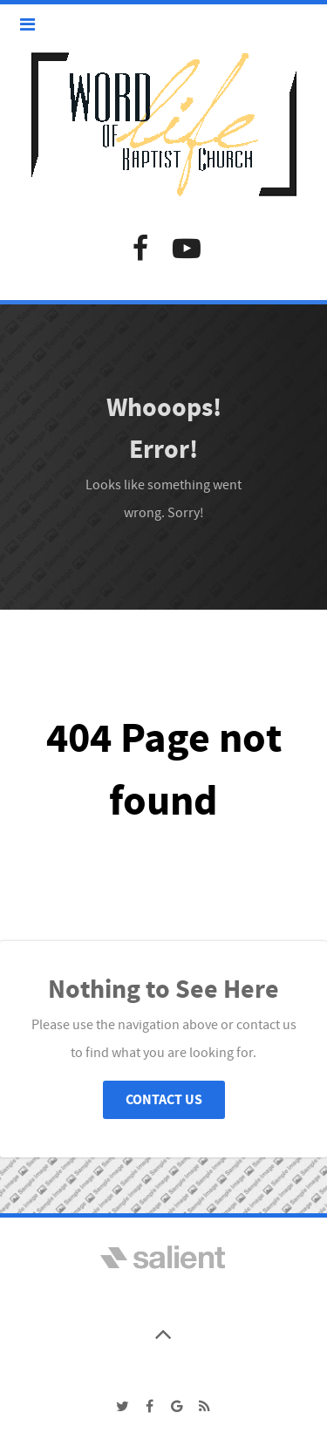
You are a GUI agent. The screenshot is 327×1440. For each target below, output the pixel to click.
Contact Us (164, 1100)
